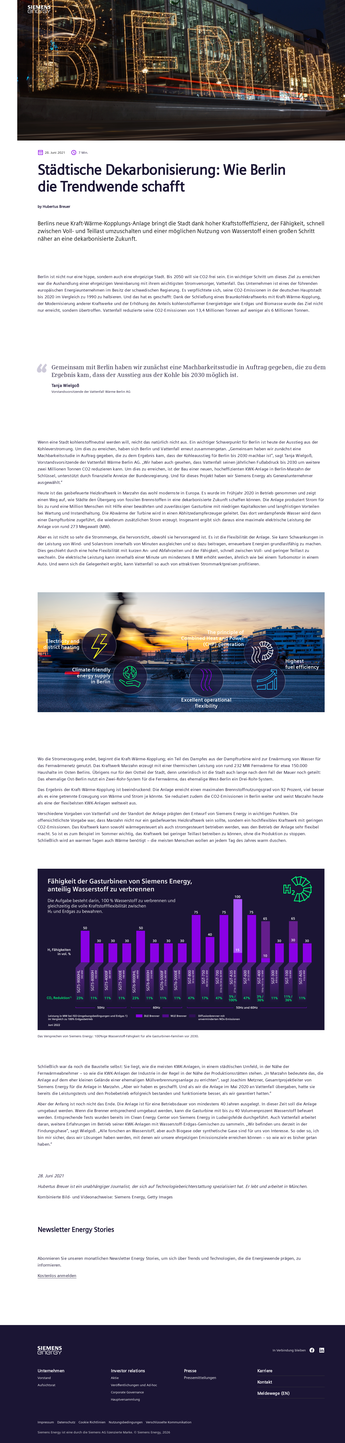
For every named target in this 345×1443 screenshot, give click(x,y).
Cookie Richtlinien (92, 1422)
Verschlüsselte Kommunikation (168, 1422)
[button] (39, 9)
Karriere (264, 1370)
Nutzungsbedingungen (126, 1422)
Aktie (115, 1378)
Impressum (46, 1422)
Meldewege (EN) (273, 1393)
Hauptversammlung (125, 1399)
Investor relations (128, 1370)
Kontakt (264, 1381)
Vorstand (44, 1378)
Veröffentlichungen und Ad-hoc (134, 1385)
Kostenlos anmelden (57, 1275)
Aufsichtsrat (46, 1385)
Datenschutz (66, 1422)
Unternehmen (51, 1370)
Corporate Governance (127, 1392)
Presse (190, 1370)
